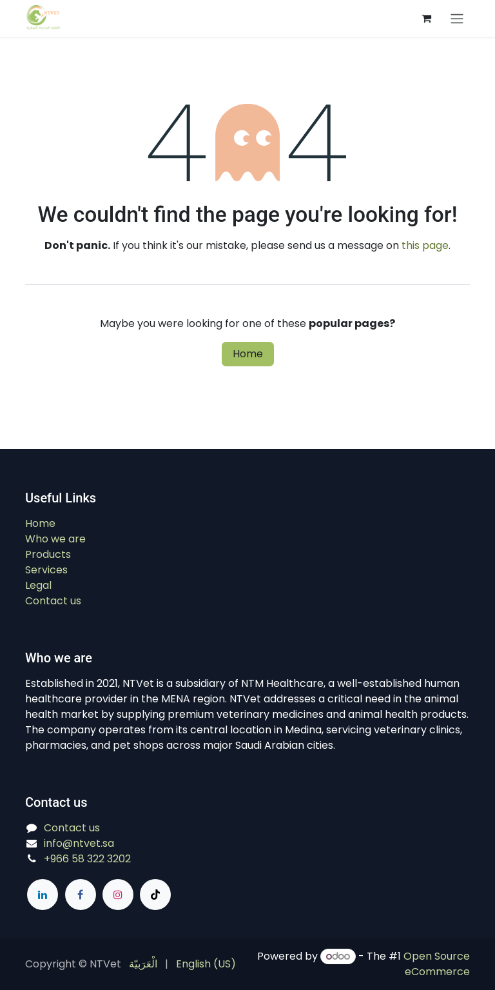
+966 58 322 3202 (87, 858)
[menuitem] (143, 964)
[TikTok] (155, 894)
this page (425, 245)
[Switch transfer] (457, 18)
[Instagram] (117, 894)
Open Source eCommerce (436, 964)
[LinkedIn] (42, 894)
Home (248, 353)
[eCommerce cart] (426, 18)
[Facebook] (80, 894)
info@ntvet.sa (79, 843)
